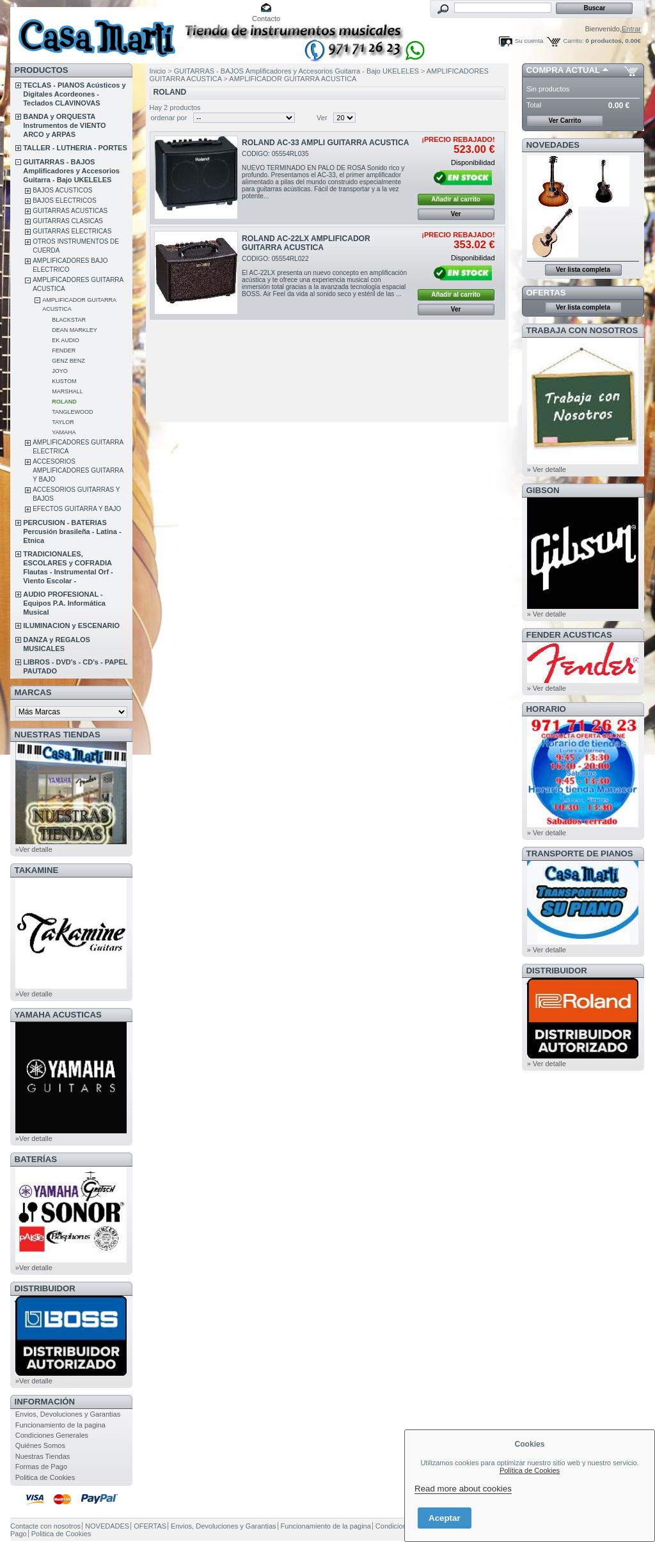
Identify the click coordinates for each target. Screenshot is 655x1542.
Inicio (158, 71)
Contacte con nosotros (45, 1526)
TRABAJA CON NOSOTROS (582, 330)
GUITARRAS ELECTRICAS (72, 231)
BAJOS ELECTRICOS (64, 200)
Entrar (631, 29)
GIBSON (543, 490)
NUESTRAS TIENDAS (57, 734)
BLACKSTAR (69, 320)
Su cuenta (529, 40)
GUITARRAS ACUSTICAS (70, 210)
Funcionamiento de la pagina (60, 1425)
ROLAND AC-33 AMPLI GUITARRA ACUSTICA (325, 142)
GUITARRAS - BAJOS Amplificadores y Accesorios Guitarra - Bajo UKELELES (71, 171)
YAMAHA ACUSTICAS (58, 1014)
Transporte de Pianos (579, 853)
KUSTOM (64, 381)
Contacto (266, 18)
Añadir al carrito (455, 199)
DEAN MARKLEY (74, 330)
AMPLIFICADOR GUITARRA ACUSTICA (292, 79)
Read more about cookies (463, 1488)
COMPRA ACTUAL (563, 70)
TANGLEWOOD (72, 412)
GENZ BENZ (68, 361)
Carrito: (573, 40)
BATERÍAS (36, 1159)
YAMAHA (63, 432)
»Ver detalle (33, 849)
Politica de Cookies (45, 1477)
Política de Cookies (530, 1470)
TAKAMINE (37, 870)
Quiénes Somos (40, 1445)
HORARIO (546, 709)
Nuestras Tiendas (42, 1456)
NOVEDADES (553, 145)
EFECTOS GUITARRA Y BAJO (77, 508)
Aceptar (445, 1518)
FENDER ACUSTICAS (569, 635)
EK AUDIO (65, 340)
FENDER (63, 350)
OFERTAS (546, 292)
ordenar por (169, 118)
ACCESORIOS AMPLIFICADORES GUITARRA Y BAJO (78, 470)
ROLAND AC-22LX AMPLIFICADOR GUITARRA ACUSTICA (306, 243)
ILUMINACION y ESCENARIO (71, 625)
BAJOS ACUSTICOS (62, 190)
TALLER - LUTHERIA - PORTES (75, 148)
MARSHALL (67, 391)
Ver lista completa (583, 269)
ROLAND (64, 401)
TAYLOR (63, 422)
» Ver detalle (546, 469)
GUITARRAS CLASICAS (68, 220)
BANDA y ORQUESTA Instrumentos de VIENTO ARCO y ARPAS (64, 125)
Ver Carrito (564, 120)
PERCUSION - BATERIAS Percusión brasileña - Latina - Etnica (72, 531)
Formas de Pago (41, 1466)
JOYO (60, 371)
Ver (322, 118)
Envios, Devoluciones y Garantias (67, 1414)
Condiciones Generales (51, 1435)
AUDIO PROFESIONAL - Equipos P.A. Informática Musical (64, 603)
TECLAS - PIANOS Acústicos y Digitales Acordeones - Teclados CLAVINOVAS (74, 94)
